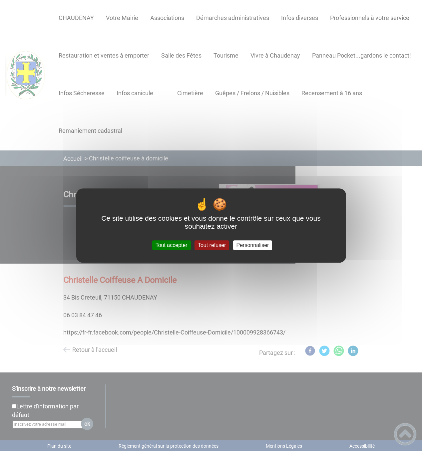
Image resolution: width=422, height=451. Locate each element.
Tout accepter (172, 245)
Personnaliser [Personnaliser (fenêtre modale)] (252, 245)
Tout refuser (212, 245)
